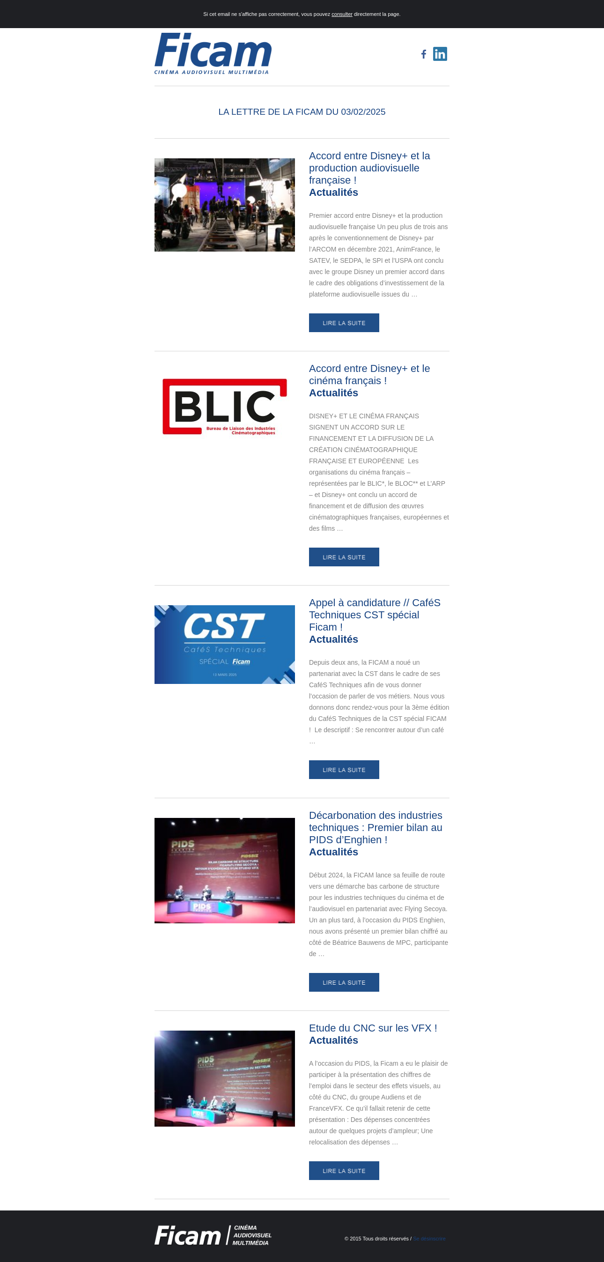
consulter (342, 14)
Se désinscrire (429, 1238)
